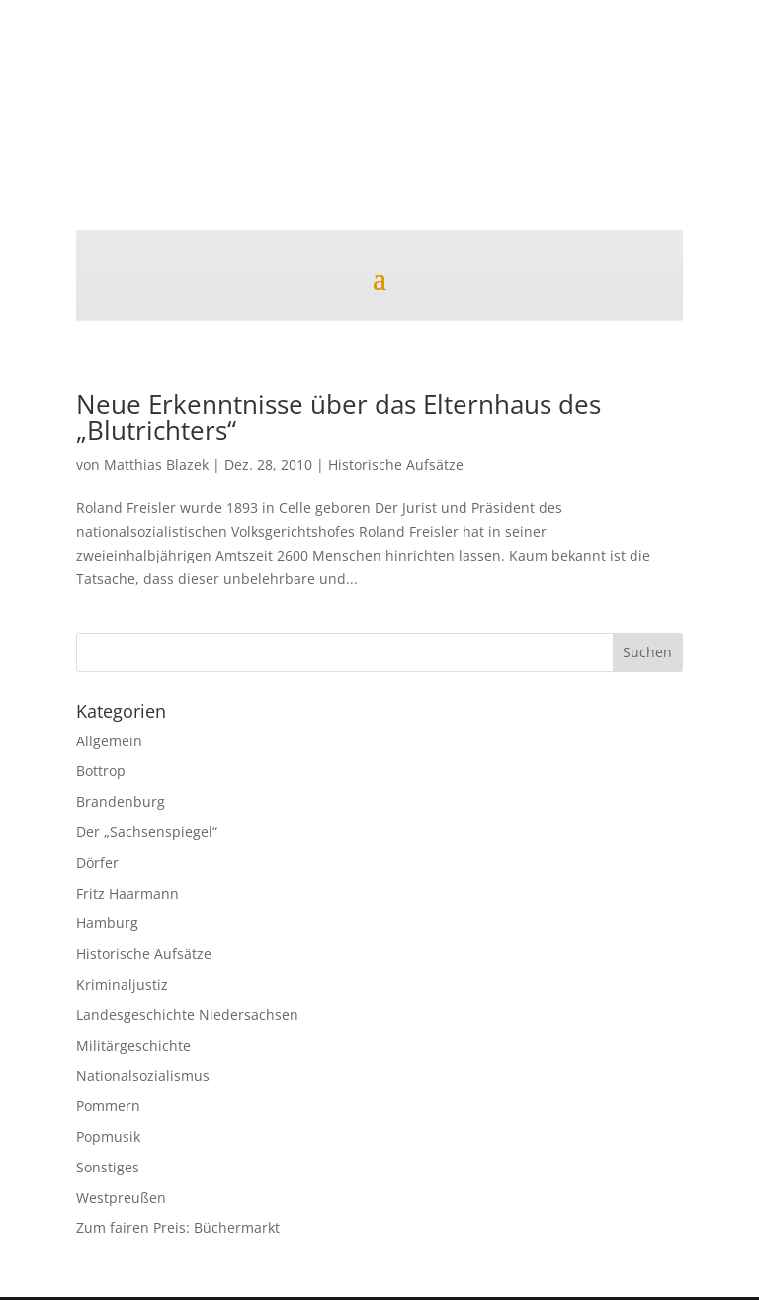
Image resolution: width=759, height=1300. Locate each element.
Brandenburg (120, 801)
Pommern (108, 1105)
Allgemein (109, 741)
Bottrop (101, 770)
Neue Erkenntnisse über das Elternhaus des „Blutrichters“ (338, 417)
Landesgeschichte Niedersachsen (187, 1014)
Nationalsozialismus (143, 1075)
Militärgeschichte (133, 1045)
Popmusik (108, 1136)
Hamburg (107, 922)
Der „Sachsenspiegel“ (146, 832)
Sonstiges (107, 1167)
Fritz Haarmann (127, 893)
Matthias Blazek (156, 464)
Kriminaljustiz (122, 984)
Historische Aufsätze (396, 464)
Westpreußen (121, 1197)
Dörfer (97, 862)
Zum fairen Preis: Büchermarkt (178, 1227)
